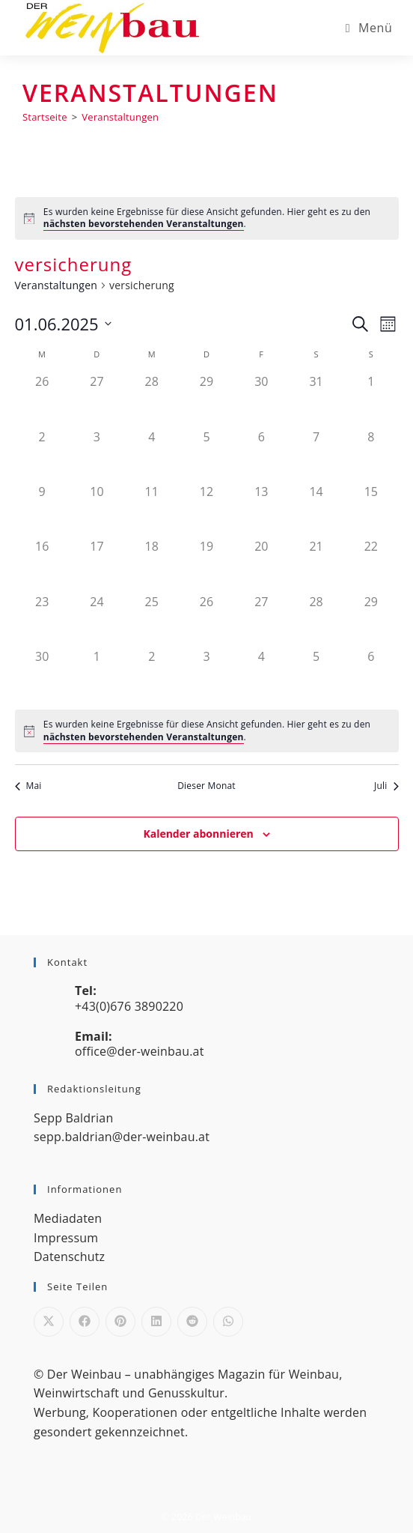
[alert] (207, 218)
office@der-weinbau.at (139, 1051)
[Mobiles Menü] (369, 27)
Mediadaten (68, 1218)
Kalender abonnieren (198, 833)
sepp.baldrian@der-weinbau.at (121, 1136)
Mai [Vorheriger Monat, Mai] (28, 786)
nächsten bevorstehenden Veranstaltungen (143, 223)
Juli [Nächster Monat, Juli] (386, 786)
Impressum (66, 1238)
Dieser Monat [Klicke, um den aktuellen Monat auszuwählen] (206, 786)
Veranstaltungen (120, 117)
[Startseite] (44, 117)
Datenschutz (69, 1256)
